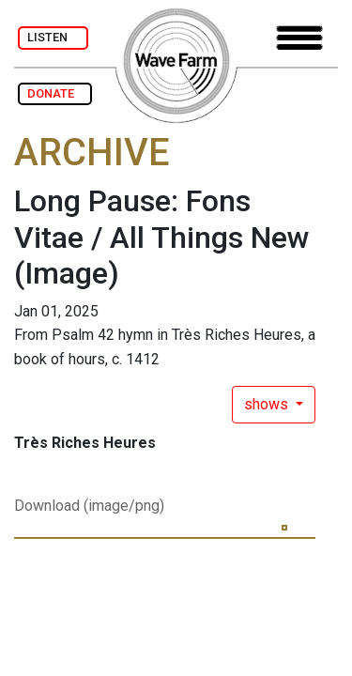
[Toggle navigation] (299, 38)
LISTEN (53, 37)
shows (268, 404)
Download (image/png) (89, 506)
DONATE (55, 93)
